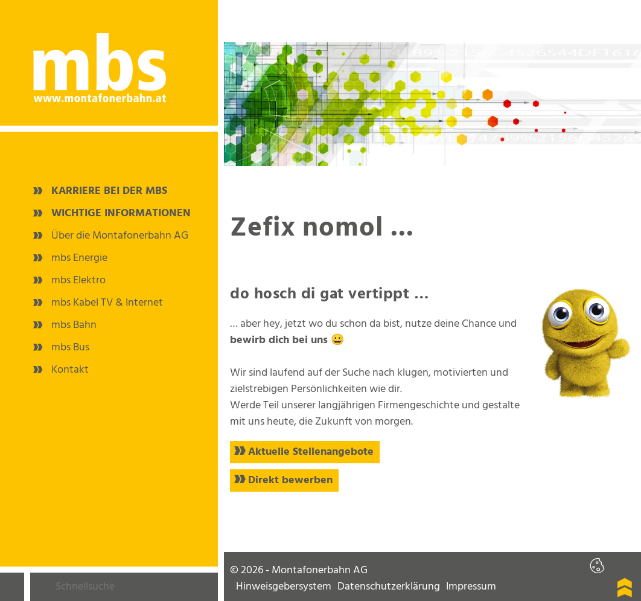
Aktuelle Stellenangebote (311, 452)
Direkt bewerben (290, 480)
